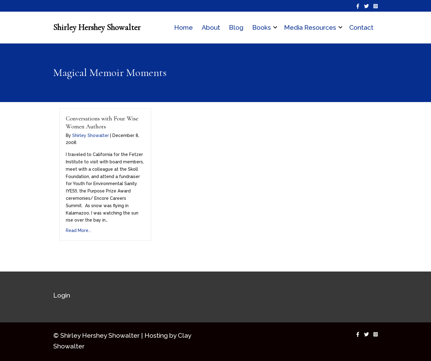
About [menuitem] (211, 27)
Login (61, 295)
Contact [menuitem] (361, 27)
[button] (275, 27)
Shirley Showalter (90, 135)
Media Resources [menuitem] (310, 27)
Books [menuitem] (261, 27)
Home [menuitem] (183, 27)
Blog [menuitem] (236, 27)
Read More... (78, 230)
